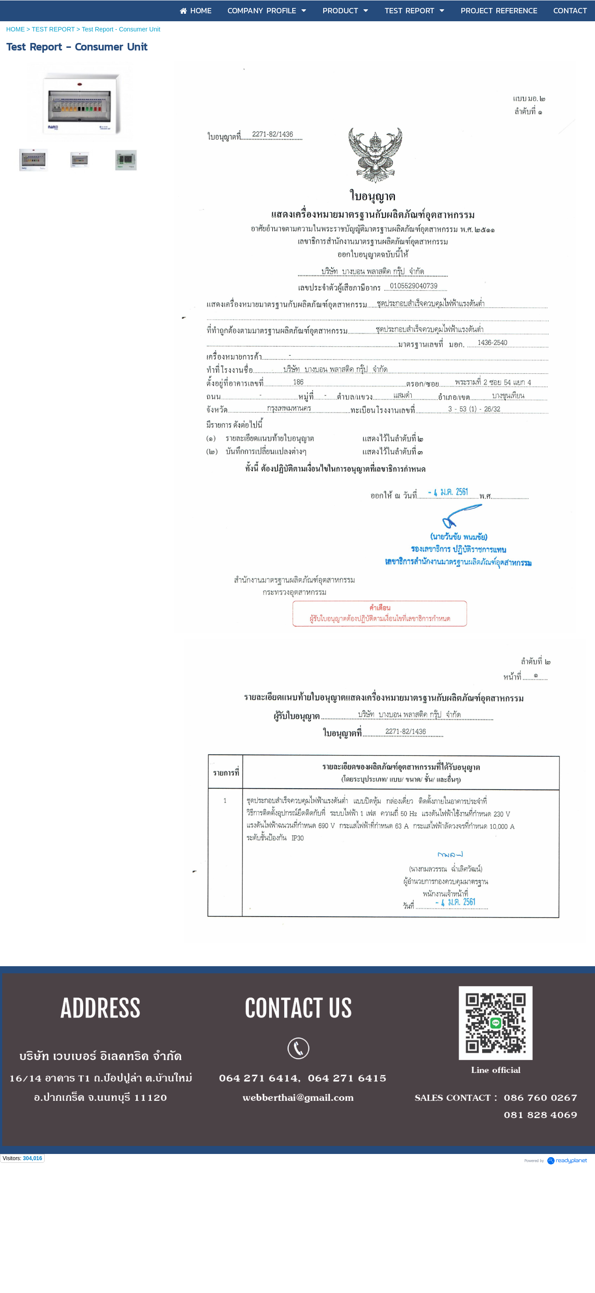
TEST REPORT (53, 29)
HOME (15, 29)
